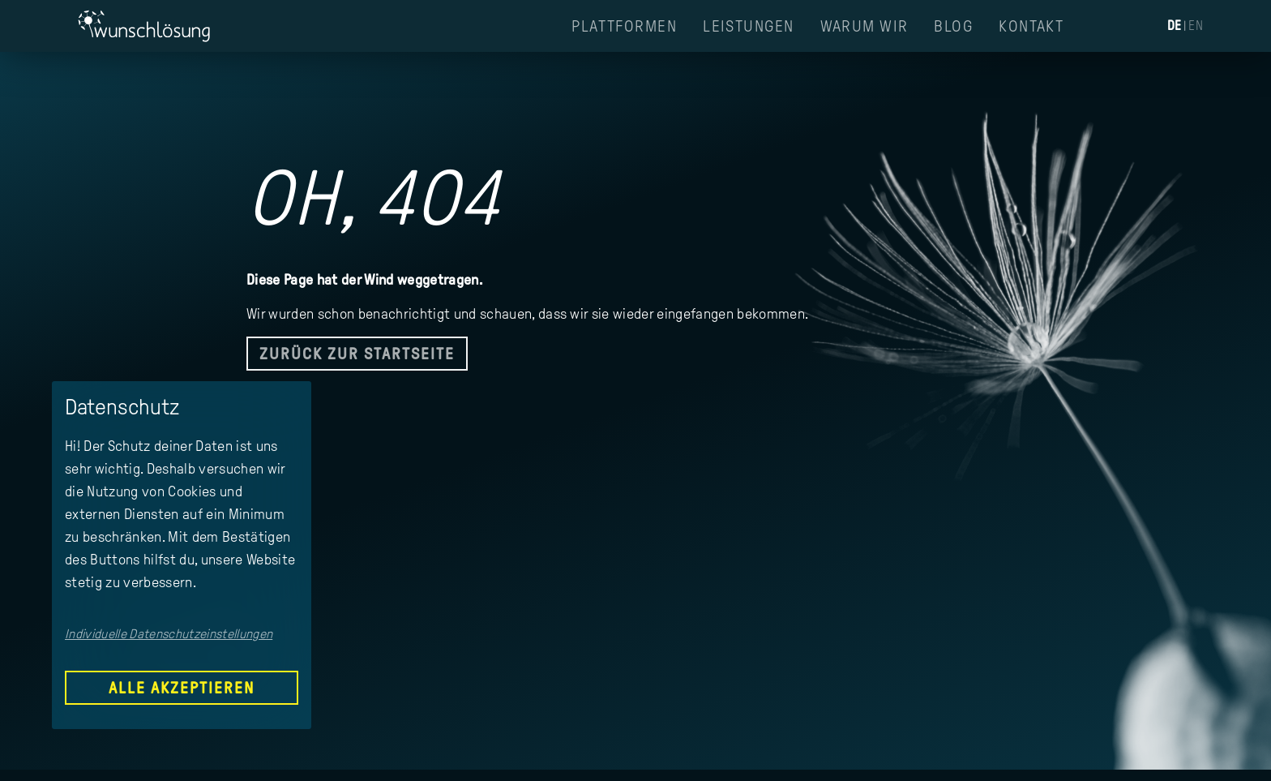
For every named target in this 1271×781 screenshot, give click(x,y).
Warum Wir (864, 26)
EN (1195, 25)
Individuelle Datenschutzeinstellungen (168, 634)
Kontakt (1031, 26)
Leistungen (748, 26)
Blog (953, 26)
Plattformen (624, 26)
